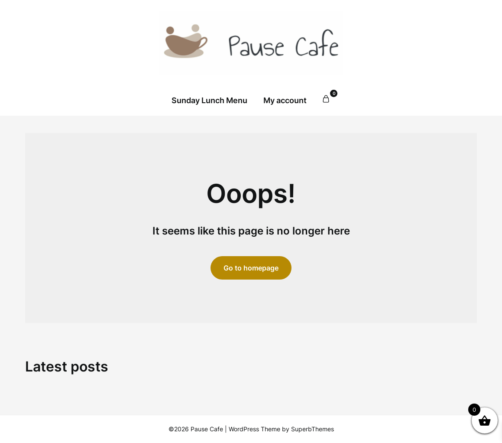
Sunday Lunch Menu (209, 100)
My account (285, 100)
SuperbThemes (312, 429)
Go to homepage (251, 268)
